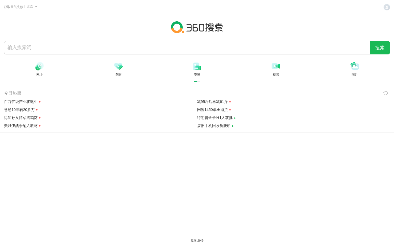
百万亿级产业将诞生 (21, 101)
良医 (118, 75)
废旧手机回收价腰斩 (214, 126)
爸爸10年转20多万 (19, 109)
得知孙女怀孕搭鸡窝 (21, 117)
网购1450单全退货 (212, 109)
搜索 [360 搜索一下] (380, 47)
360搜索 (197, 27)
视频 (276, 75)
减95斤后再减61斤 (212, 101)
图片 (355, 75)
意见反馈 (197, 240)
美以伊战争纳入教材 (21, 126)
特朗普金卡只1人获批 (215, 117)
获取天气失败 (14, 7)
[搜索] (187, 47)
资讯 (197, 75)
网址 (39, 75)
